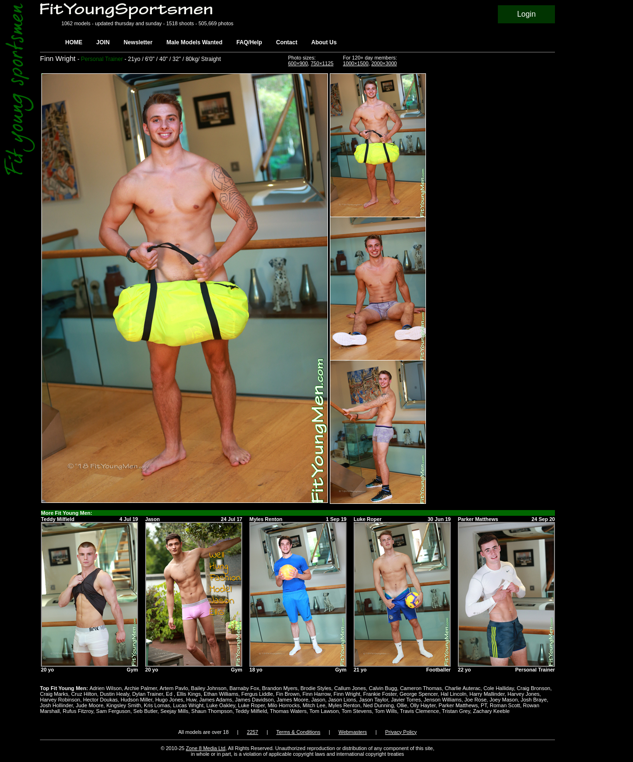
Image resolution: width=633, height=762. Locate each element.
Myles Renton (344, 705)
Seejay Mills (174, 711)
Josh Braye (534, 699)
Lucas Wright (188, 705)
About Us (323, 42)
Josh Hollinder (56, 705)
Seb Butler (145, 711)
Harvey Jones (523, 694)
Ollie (401, 705)
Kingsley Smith (123, 705)
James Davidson (254, 699)
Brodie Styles (315, 688)
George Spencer (418, 694)
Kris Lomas (157, 705)
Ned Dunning (378, 705)
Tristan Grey (456, 711)
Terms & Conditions (298, 732)
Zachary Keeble (491, 711)
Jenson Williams (442, 699)
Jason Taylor (373, 699)
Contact (286, 42)
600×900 (298, 63)
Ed (170, 694)
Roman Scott (505, 705)
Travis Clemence (419, 711)
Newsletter (138, 42)
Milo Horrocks (283, 705)
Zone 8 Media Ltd (206, 748)
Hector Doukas (100, 699)
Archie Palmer (140, 688)
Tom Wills (386, 711)
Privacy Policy (400, 732)
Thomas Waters (288, 711)
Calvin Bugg (383, 688)
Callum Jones (350, 688)
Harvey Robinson (60, 699)
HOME (73, 42)
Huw (191, 699)
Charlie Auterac (462, 688)
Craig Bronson (533, 688)
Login (526, 14)
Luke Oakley (221, 705)
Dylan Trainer (147, 694)
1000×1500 (356, 63)
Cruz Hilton (84, 694)
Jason (318, 699)
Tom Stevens (357, 711)
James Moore (292, 699)
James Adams (215, 699)
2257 (252, 732)
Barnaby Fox (244, 688)
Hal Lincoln (453, 694)
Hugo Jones (169, 699)
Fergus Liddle (257, 694)
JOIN (102, 42)
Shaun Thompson (212, 711)
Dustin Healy (114, 694)
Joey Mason (503, 699)
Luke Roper (251, 705)
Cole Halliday (499, 688)
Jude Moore (89, 705)
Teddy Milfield (251, 711)
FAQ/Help (249, 42)
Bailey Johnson (209, 688)
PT (484, 705)
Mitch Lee (314, 705)
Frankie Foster (379, 694)
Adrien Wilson (105, 688)
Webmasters (352, 732)
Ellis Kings (189, 694)
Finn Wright (347, 694)
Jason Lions (342, 699)
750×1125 (322, 63)
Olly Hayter (423, 705)
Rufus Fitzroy (78, 711)
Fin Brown (288, 694)
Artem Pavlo (173, 688)
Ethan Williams (221, 694)
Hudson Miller (136, 699)
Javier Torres (406, 699)
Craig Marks (54, 694)
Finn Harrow (316, 694)
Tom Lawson (324, 711)
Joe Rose (475, 699)
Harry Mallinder (486, 694)
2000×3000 (384, 63)
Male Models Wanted (195, 42)
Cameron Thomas (421, 688)
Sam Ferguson (113, 711)
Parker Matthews (458, 705)
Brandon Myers (280, 688)
